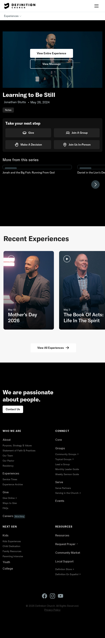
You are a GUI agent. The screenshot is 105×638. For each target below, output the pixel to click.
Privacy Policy (52, 609)
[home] (19, 6)
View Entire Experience (51, 53)
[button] (96, 6)
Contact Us (13, 409)
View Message (51, 64)
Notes (8, 110)
